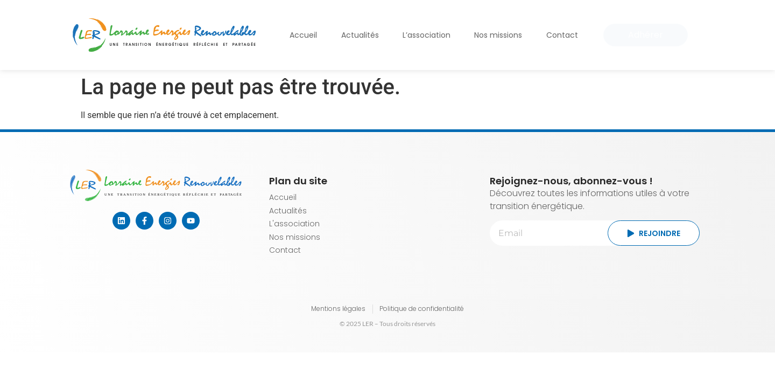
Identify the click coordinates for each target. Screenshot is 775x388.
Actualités (360, 35)
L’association (426, 35)
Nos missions (498, 35)
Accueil (303, 35)
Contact (562, 35)
